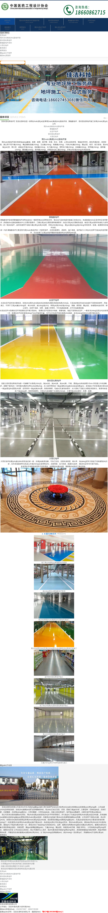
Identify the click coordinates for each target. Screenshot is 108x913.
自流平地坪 (54, 131)
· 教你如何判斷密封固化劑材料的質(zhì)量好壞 (17, 869)
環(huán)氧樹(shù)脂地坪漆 (29, 21)
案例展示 (7, 28)
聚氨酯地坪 (54, 129)
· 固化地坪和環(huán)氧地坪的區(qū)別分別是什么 (19, 861)
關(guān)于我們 (40, 28)
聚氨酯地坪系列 (73, 21)
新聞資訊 (23, 28)
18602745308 (33, 909)
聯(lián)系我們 (60, 28)
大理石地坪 (91, 21)
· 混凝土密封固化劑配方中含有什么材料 (15, 866)
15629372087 (21, 909)
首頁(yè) (7, 21)
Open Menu (4, 33)
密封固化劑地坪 (53, 21)
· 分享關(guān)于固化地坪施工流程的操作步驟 (17, 864)
